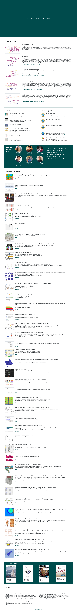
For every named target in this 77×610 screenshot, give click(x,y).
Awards (37, 18)
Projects (31, 18)
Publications (49, 18)
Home (26, 18)
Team (43, 18)
